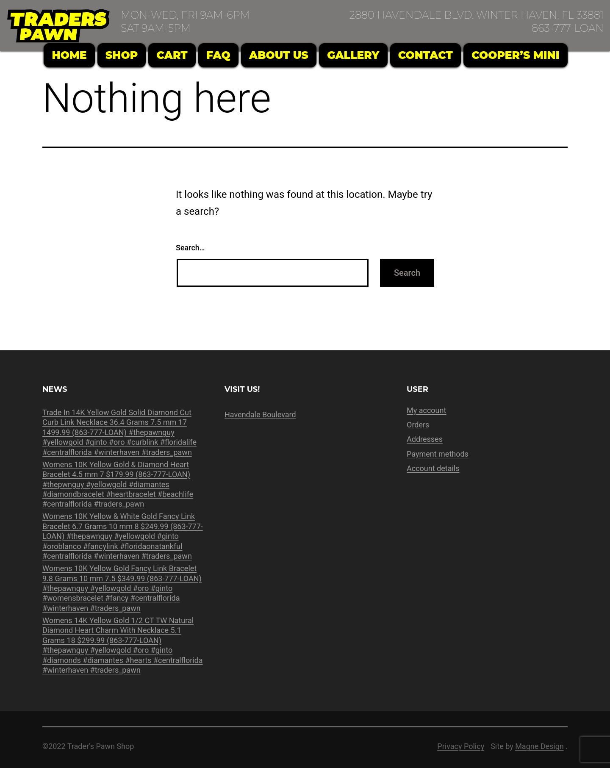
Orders (418, 424)
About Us (278, 55)
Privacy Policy (460, 746)
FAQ (218, 55)
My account (426, 410)
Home (69, 55)
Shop (121, 55)
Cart (172, 55)
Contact (425, 55)
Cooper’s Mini (515, 55)
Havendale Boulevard (260, 414)
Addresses (425, 439)
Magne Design (539, 746)
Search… (190, 247)
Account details (433, 468)
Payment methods (438, 453)
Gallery (353, 55)
